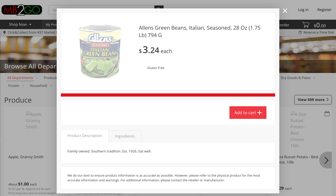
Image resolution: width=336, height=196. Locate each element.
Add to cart (245, 112)
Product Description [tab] (84, 135)
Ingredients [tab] (125, 136)
